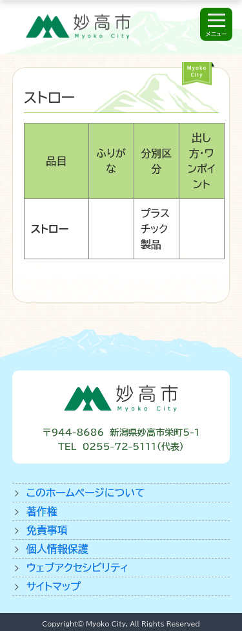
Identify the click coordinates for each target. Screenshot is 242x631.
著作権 (41, 511)
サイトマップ (53, 586)
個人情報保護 (57, 549)
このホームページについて (85, 492)
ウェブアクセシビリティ (77, 567)
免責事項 (47, 530)
